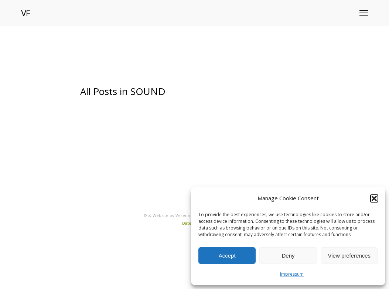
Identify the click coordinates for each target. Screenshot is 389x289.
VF (25, 13)
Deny (287, 255)
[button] (374, 198)
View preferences (349, 255)
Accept (227, 255)
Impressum (292, 274)
